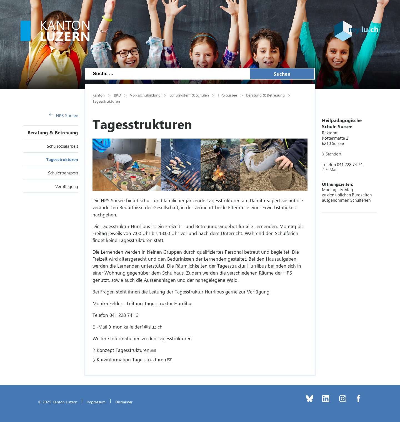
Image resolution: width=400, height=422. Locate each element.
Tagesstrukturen (62, 159)
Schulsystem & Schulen (189, 94)
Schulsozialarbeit (62, 146)
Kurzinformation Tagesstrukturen (131, 359)
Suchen (282, 74)
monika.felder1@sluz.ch (137, 327)
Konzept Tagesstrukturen (123, 350)
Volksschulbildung (145, 94)
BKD (117, 94)
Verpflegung (66, 186)
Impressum (96, 401)
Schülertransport (63, 173)
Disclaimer (123, 401)
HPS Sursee (63, 115)
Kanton (98, 94)
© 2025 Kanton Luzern (57, 401)
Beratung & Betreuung (53, 132)
